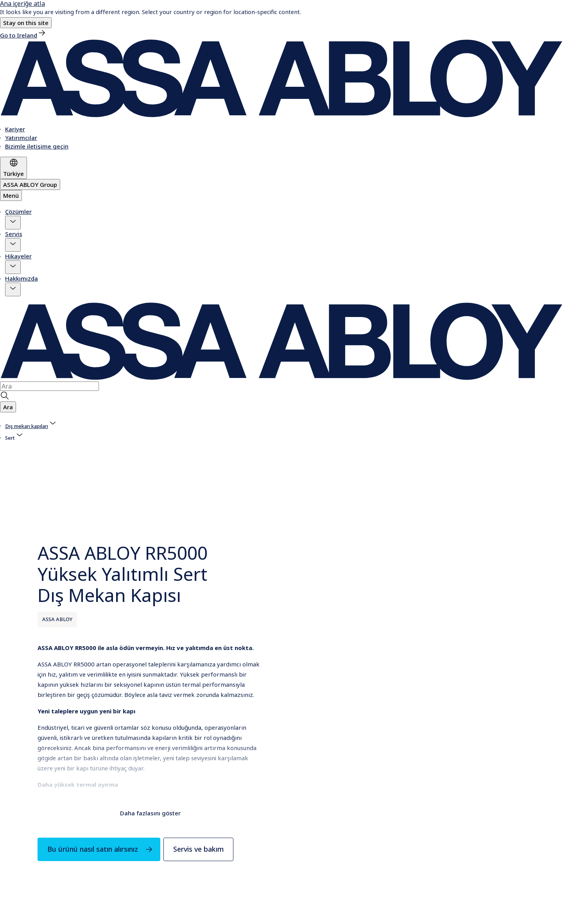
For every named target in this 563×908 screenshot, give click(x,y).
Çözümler (18, 211)
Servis (13, 234)
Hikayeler (18, 256)
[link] (23, 35)
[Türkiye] (13, 168)
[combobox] (49, 386)
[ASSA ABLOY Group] (30, 184)
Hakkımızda (21, 278)
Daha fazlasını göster (150, 813)
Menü (11, 195)
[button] (26, 22)
